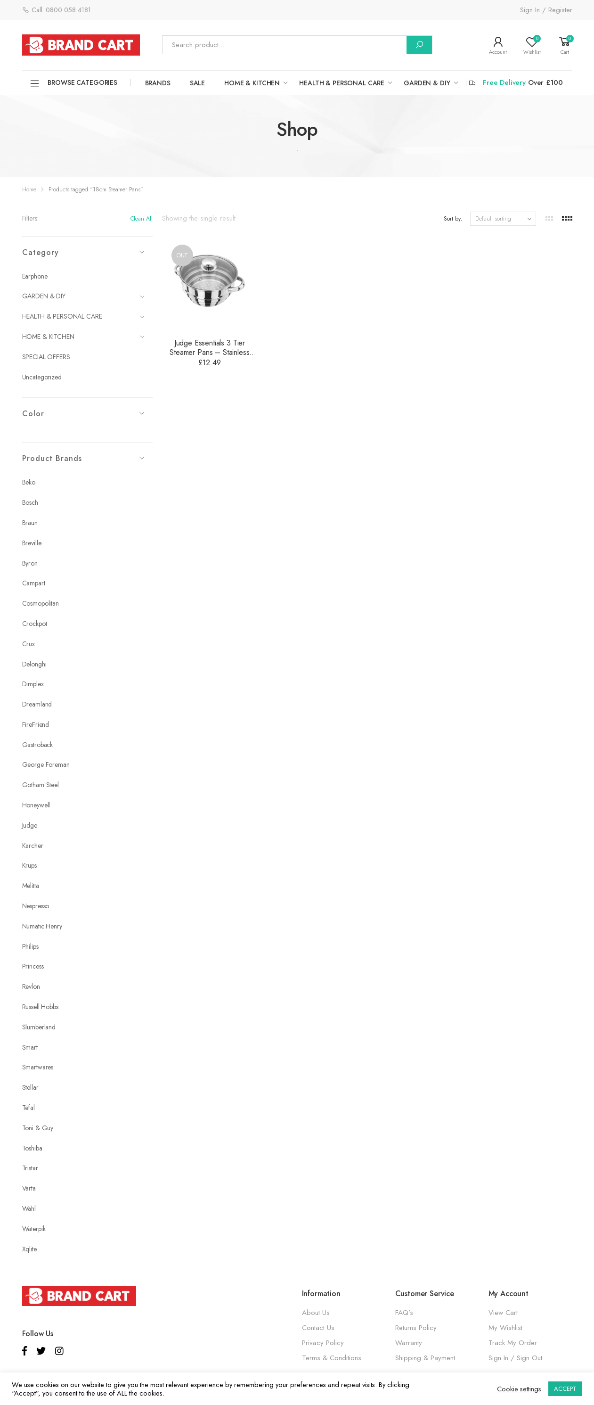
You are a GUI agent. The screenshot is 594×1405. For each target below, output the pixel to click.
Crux (28, 644)
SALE (197, 83)
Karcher (32, 845)
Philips (30, 946)
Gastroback (37, 744)
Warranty (408, 1343)
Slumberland (39, 1027)
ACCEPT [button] (565, 1388)
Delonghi (34, 664)
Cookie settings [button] (519, 1389)
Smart (30, 1047)
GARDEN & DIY (427, 83)
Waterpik (34, 1228)
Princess (33, 966)
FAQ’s (404, 1312)
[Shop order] (503, 219)
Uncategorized (42, 377)
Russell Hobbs (40, 1006)
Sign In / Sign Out (515, 1358)
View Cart (503, 1312)
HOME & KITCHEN (252, 83)
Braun (30, 522)
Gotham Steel (40, 784)
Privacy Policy (323, 1343)
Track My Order (512, 1343)
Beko (28, 482)
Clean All (141, 218)
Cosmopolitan (40, 603)
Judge (29, 825)
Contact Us (318, 1328)
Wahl (29, 1208)
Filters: (30, 218)
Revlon (31, 986)
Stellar (30, 1087)
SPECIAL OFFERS (46, 357)
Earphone (35, 276)
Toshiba (32, 1148)
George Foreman (46, 764)
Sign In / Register (546, 10)
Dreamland (37, 704)
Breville (31, 543)
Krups (29, 865)
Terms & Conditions (331, 1358)
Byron (30, 563)
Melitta (30, 885)
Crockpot (34, 623)
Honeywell (36, 805)
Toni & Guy (38, 1128)
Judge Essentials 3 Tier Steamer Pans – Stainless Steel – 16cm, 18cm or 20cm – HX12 (209, 357)
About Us (316, 1312)
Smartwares (38, 1067)
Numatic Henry (42, 926)
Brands (158, 83)
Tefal (28, 1107)
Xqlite (29, 1249)
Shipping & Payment (425, 1358)
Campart (33, 583)
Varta (29, 1188)
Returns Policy (416, 1328)
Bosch (30, 502)
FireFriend (35, 724)
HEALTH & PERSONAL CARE (341, 83)
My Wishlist (505, 1328)
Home (29, 189)
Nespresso (35, 906)
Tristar (30, 1168)
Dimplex (33, 684)
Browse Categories (73, 83)
